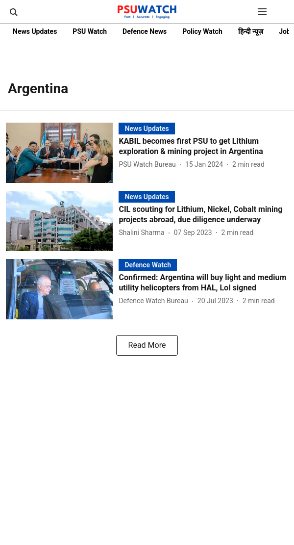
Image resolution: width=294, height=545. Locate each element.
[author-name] (149, 164)
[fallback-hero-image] (62, 153)
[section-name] (146, 128)
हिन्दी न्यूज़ (250, 31)
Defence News (144, 31)
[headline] (203, 146)
